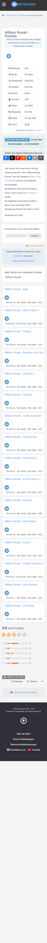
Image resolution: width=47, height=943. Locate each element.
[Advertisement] (23, 51)
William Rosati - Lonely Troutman (23, 560)
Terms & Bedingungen (23, 932)
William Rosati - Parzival (18, 645)
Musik (31, 321)
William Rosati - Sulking (18, 476)
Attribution (19, 401)
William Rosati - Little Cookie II (22, 455)
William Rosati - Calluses (18, 539)
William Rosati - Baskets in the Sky (24, 497)
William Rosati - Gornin (17, 687)
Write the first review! (23, 885)
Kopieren (35, 380)
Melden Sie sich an (17, 187)
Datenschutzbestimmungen (23, 937)
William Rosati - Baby (16, 434)
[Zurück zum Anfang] (23, 916)
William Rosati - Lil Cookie (19, 750)
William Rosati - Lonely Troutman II (24, 708)
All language (16, 874)
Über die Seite (23, 926)
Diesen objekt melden (35, 391)
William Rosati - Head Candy (21, 602)
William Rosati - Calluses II (19, 518)
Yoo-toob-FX (38, 178)
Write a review (13, 870)
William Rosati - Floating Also (21, 581)
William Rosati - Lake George (21, 729)
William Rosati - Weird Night (20, 666)
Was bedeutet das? (23, 405)
